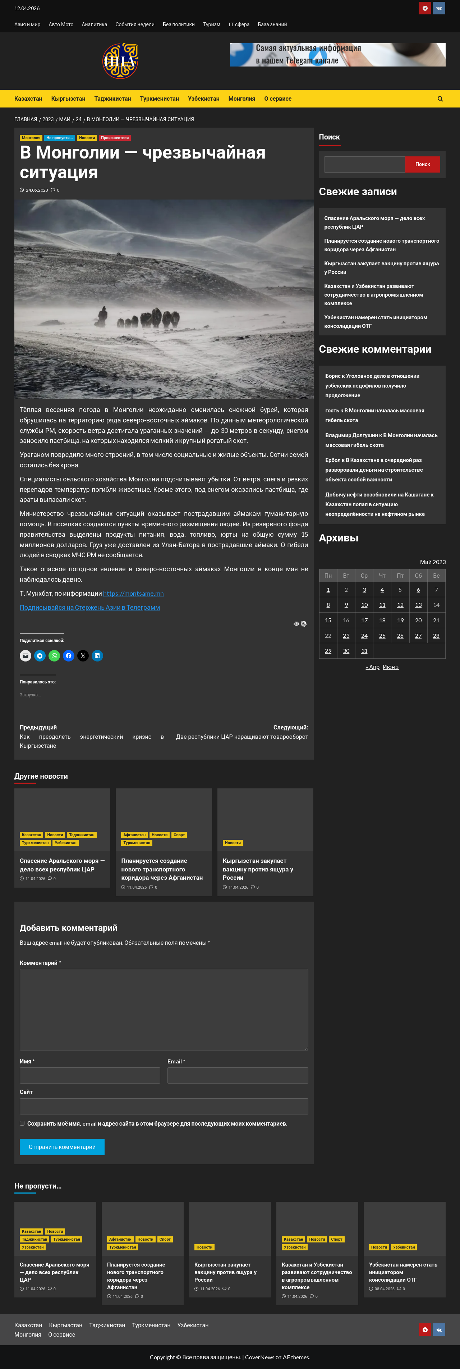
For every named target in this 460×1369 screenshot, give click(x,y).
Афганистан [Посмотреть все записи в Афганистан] (134, 835)
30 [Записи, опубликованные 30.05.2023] (346, 650)
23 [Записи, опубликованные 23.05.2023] (346, 635)
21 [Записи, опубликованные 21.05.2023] (436, 620)
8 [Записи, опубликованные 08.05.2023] (328, 604)
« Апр (373, 666)
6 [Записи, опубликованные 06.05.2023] (418, 589)
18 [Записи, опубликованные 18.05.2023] (382, 620)
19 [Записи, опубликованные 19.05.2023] (400, 620)
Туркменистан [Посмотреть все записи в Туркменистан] (35, 843)
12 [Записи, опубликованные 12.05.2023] (400, 604)
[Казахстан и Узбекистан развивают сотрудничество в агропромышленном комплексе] (317, 1229)
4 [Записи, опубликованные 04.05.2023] (382, 589)
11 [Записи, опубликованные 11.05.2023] (382, 604)
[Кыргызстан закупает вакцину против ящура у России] (265, 819)
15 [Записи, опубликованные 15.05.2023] (328, 620)
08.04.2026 (385, 1289)
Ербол (333, 460)
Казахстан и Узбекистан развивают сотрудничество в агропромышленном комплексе (374, 294)
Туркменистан (159, 98)
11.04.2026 (35, 878)
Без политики (179, 24)
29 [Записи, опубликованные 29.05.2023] (328, 650)
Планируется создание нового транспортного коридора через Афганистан (162, 869)
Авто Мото (61, 24)
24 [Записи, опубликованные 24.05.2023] (364, 635)
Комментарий (40, 962)
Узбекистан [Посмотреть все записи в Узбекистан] (65, 843)
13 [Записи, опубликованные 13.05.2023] (418, 604)
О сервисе (277, 98)
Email (176, 1061)
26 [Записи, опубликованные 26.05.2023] (400, 635)
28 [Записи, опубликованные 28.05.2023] (436, 635)
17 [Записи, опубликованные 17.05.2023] (364, 620)
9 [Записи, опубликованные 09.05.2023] (346, 604)
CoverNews (260, 1357)
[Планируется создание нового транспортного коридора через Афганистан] (164, 819)
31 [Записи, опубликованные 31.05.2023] (364, 650)
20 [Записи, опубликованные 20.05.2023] (418, 620)
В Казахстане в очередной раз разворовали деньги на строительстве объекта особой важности (374, 469)
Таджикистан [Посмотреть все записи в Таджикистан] (81, 835)
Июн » (391, 666)
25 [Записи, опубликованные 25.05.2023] (382, 635)
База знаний (272, 24)
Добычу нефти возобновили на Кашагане (378, 494)
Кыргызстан (68, 98)
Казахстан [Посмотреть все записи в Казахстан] (31, 835)
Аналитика (94, 24)
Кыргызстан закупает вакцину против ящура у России (258, 869)
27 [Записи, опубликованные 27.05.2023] (418, 635)
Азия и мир (27, 24)
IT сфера (239, 24)
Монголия (242, 98)
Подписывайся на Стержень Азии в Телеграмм (90, 607)
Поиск (329, 137)
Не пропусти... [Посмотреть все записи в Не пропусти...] (59, 138)
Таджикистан (112, 98)
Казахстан (28, 98)
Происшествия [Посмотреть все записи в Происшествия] (115, 138)
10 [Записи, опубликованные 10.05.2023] (364, 604)
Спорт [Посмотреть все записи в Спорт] (179, 835)
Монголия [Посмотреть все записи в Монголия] (31, 138)
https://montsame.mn (133, 593)
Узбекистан (204, 98)
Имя (27, 1061)
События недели (135, 24)
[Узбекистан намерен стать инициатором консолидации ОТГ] (405, 1229)
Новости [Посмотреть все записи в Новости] (87, 138)
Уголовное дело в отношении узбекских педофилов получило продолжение (373, 385)
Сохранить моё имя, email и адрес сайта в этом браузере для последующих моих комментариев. (157, 1123)
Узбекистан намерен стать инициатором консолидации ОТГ (376, 321)
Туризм (211, 24)
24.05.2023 (37, 190)
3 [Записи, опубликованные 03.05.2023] (364, 589)
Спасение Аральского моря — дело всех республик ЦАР (375, 222)
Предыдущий (92, 737)
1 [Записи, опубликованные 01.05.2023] (328, 589)
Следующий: (236, 732)
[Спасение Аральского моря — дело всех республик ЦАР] (62, 819)
